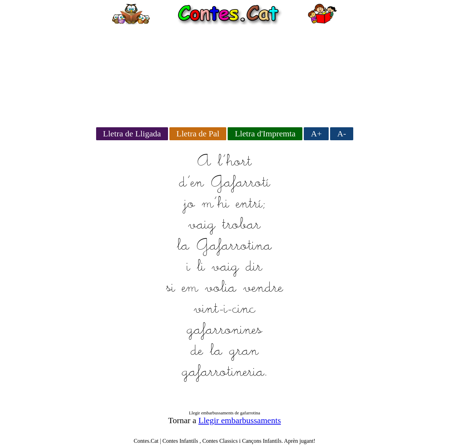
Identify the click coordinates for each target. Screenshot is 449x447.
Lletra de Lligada (132, 133)
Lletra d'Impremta (265, 133)
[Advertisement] (224, 74)
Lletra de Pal (198, 133)
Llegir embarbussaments (240, 420)
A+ (316, 133)
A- (341, 133)
